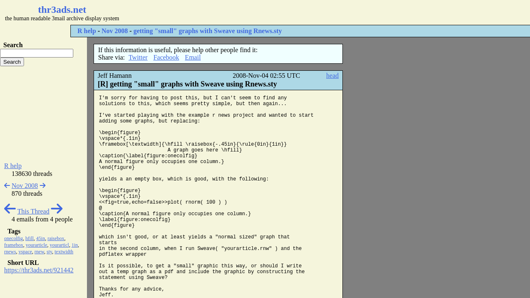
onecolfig (13, 238)
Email (193, 57)
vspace (25, 252)
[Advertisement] (247, 12)
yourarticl (59, 245)
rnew (39, 252)
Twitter (137, 57)
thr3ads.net (62, 9)
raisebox (56, 238)
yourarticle (36, 245)
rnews (10, 252)
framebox (13, 245)
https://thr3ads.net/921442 (39, 270)
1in (75, 245)
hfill (29, 238)
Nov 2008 (114, 30)
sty (49, 252)
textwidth (64, 252)
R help (86, 30)
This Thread (33, 211)
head (332, 75)
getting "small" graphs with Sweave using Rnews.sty (207, 30)
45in (40, 238)
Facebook (166, 57)
